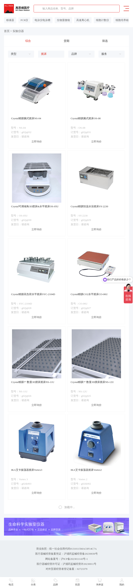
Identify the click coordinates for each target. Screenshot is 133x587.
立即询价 (36, 141)
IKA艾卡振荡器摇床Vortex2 (86, 469)
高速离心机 (80, 20)
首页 (7, 31)
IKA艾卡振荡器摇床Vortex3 (26, 469)
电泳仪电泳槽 (41, 20)
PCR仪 (23, 20)
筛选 (105, 40)
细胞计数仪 (99, 20)
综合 (28, 40)
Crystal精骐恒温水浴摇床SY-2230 (89, 206)
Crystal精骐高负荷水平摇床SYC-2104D (33, 294)
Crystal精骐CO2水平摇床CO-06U (89, 294)
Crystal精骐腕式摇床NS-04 (26, 118)
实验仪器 (18, 31)
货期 (66, 40)
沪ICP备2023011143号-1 (74, 558)
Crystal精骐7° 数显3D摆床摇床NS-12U (92, 381)
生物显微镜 (61, 20)
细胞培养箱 (118, 20)
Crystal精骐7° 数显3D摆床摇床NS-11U (32, 381)
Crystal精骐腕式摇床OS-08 (86, 118)
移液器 (10, 20)
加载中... (66, 507)
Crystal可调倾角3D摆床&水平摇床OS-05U (34, 206)
